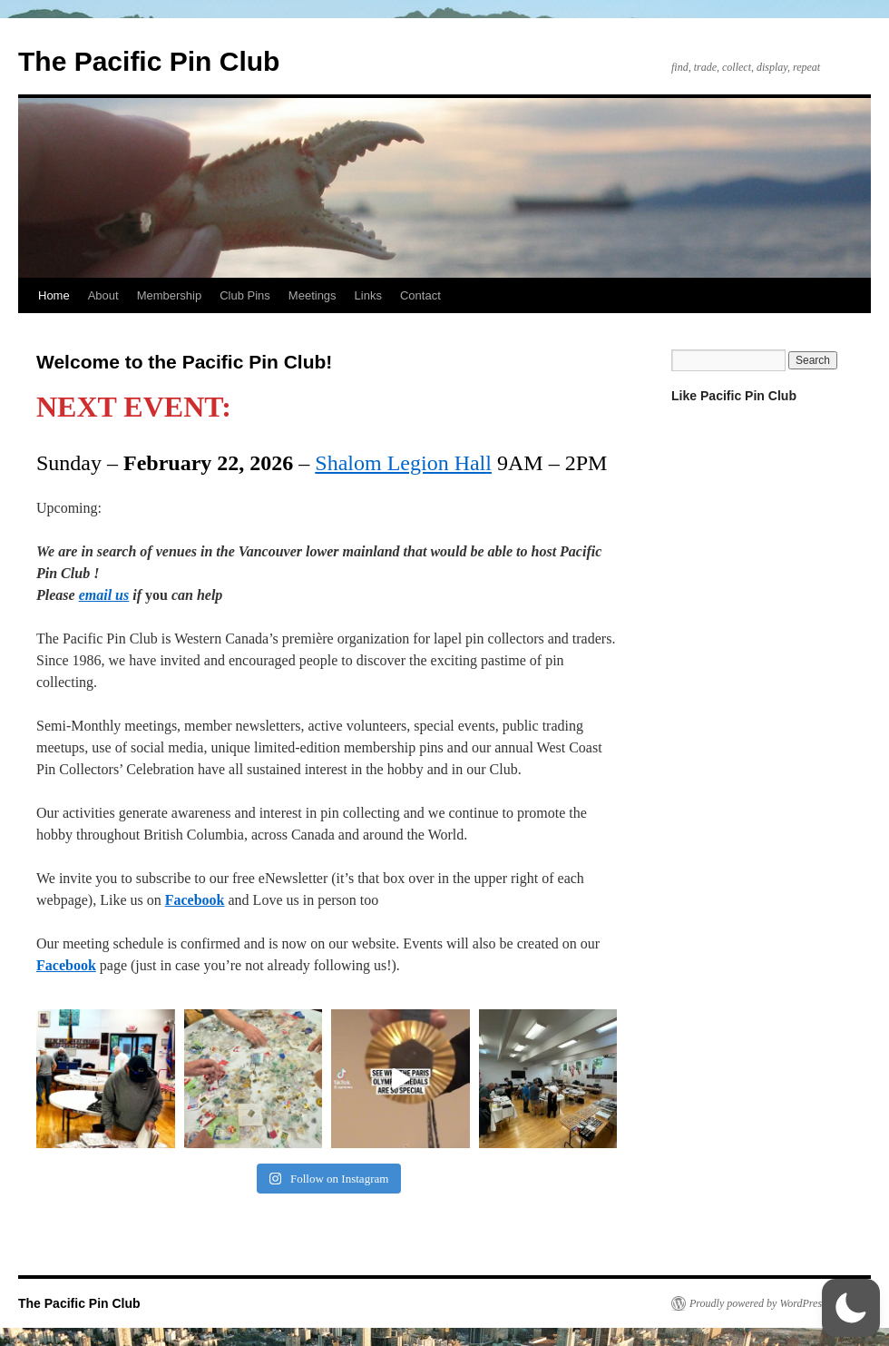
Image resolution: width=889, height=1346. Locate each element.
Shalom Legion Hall (403, 463)
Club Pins (245, 295)
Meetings (312, 295)
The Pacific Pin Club (148, 61)
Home (54, 295)
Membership (169, 295)
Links (368, 295)
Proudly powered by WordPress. (759, 1303)
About (103, 295)
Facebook (195, 900)
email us (104, 595)
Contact (420, 295)
